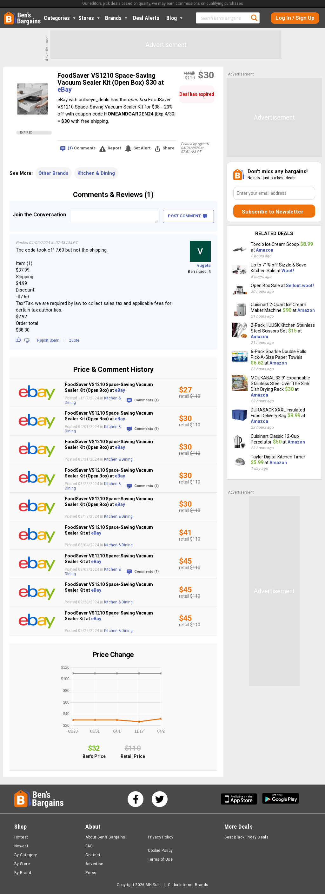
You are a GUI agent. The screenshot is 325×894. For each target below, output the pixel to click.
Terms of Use (160, 860)
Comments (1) (146, 400)
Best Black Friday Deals (246, 837)
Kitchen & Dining (96, 173)
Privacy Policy (161, 837)
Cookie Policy (160, 851)
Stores (89, 18)
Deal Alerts (146, 18)
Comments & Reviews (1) (113, 195)
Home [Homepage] (8, 14)
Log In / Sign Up (295, 18)
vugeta (204, 265)
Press (90, 873)
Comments (82, 148)
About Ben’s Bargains (105, 837)
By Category (25, 855)
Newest (21, 846)
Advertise (94, 864)
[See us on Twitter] (160, 799)
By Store (22, 864)
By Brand (22, 873)
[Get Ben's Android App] (281, 799)
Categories (60, 18)
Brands (117, 18)
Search (254, 18)
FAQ (89, 846)
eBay (64, 89)
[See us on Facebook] (135, 799)
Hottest (21, 837)
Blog (175, 18)
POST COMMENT (187, 216)
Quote (74, 340)
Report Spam (48, 340)
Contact (92, 855)
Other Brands (53, 173)
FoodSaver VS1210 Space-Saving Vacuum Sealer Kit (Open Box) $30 (107, 79)
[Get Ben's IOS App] (241, 799)
